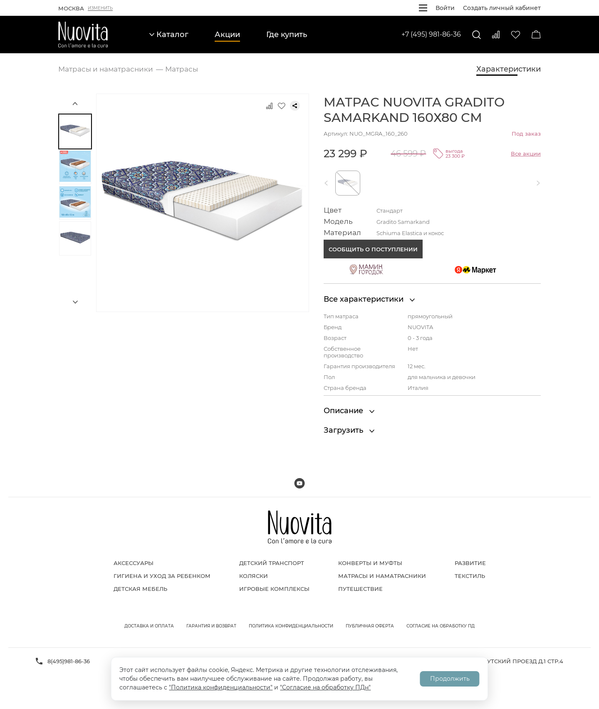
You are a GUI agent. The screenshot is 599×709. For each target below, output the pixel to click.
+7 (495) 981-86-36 (431, 34)
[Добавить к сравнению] (269, 106)
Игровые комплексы (274, 588)
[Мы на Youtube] (299, 483)
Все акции (526, 153)
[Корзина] (536, 34)
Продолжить (450, 678)
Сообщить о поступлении (373, 249)
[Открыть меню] (423, 8)
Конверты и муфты (370, 563)
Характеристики (508, 69)
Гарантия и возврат (211, 626)
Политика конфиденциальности (291, 626)
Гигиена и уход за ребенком (162, 576)
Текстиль (470, 576)
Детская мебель (140, 588)
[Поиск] (476, 34)
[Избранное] (515, 35)
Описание (349, 410)
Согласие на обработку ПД (440, 626)
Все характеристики (369, 299)
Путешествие (360, 588)
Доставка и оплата (149, 626)
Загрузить (349, 430)
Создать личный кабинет (502, 8)
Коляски (253, 576)
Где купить (286, 34)
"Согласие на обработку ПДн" (325, 687)
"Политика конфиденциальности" (220, 687)
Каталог (168, 34)
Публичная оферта (370, 626)
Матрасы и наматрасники (382, 576)
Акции (227, 34)
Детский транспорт (271, 563)
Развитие (470, 563)
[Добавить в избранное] (281, 106)
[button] (328, 183)
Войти (445, 8)
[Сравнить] (496, 34)
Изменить (100, 8)
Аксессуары (133, 563)
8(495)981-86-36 (68, 661)
